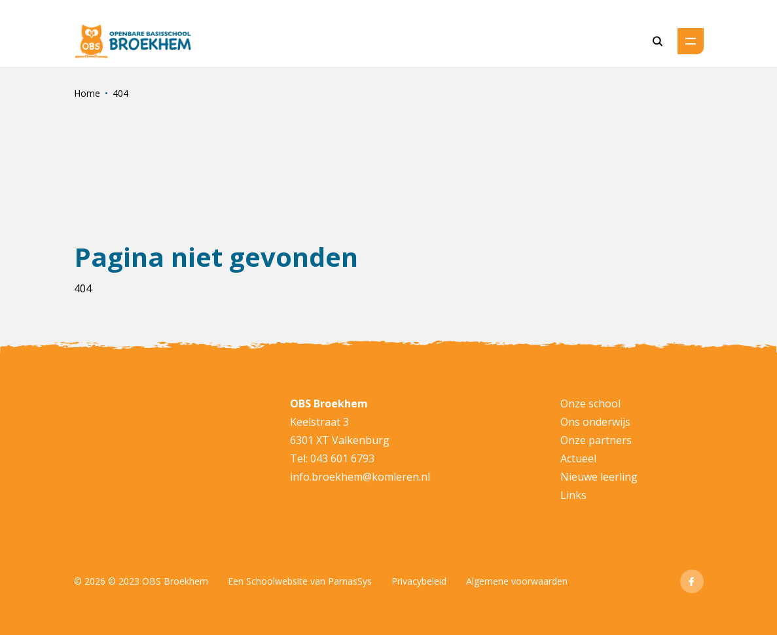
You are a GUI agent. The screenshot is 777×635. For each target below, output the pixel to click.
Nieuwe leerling (599, 477)
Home (87, 93)
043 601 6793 (342, 458)
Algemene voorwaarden (517, 581)
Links (573, 495)
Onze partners (596, 440)
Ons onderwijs (595, 422)
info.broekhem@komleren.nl (360, 477)
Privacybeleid (418, 581)
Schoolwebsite (277, 581)
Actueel (578, 458)
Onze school (590, 403)
